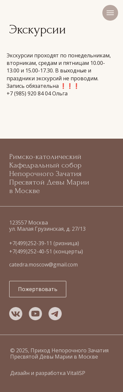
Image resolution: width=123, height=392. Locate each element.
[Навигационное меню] (110, 12)
